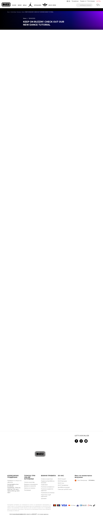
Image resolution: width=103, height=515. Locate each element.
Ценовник (43, 498)
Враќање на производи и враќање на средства (31, 485)
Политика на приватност (47, 487)
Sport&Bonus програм (64, 487)
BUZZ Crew (61, 483)
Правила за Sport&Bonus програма (47, 481)
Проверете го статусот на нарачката (14, 481)
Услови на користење (47, 479)
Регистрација (91, 1)
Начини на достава (29, 482)
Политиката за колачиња (47, 492)
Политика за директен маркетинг (47, 489)
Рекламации (27, 490)
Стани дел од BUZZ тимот (65, 489)
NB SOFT (34, 514)
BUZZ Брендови (62, 481)
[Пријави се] (98, 5)
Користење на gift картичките (46, 495)
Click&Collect (44, 484)
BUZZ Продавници (63, 485)
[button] (84, 5)
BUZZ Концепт (62, 479)
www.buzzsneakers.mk (19, 514)
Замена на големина (29, 488)
